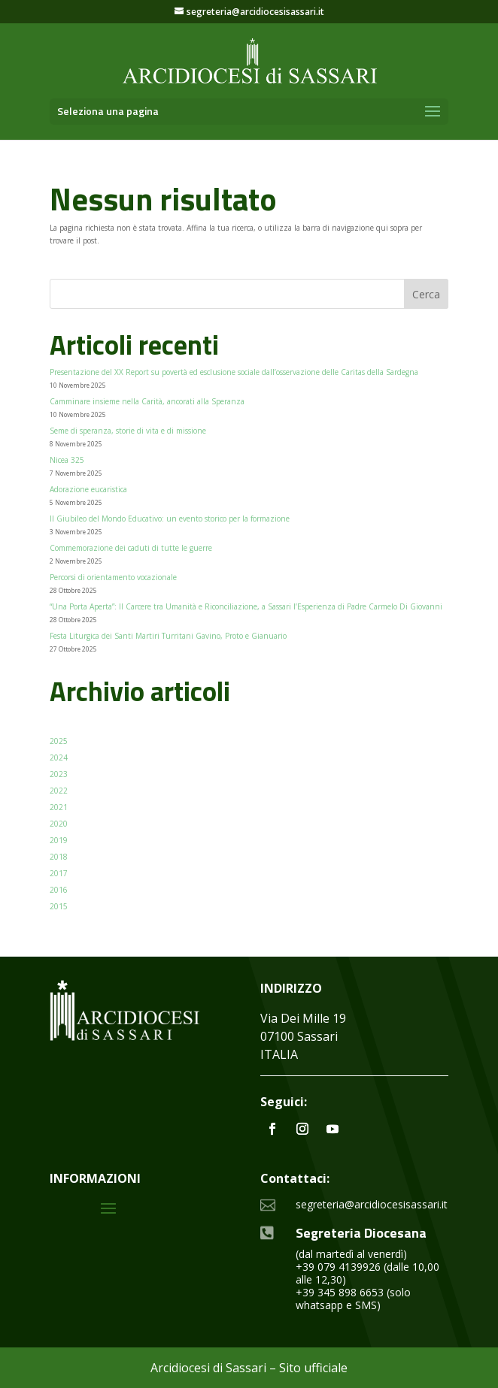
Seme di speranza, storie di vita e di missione (128, 430)
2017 (59, 873)
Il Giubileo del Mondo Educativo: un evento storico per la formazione (170, 518)
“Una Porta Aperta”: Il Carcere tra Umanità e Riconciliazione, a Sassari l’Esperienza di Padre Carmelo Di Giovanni (246, 606)
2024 (59, 757)
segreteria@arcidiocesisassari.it (372, 1204)
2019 (59, 840)
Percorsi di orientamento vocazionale (113, 577)
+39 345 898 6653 (340, 1292)
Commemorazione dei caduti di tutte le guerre (131, 548)
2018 (59, 856)
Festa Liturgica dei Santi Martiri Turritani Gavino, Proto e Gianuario (168, 635)
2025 (59, 741)
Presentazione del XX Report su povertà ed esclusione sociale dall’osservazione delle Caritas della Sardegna (234, 372)
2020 (59, 823)
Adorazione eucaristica (88, 489)
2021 (59, 807)
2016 (59, 890)
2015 (59, 906)
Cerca (426, 294)
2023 (59, 774)
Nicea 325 (67, 460)
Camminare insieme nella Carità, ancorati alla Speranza (147, 401)
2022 (59, 790)
